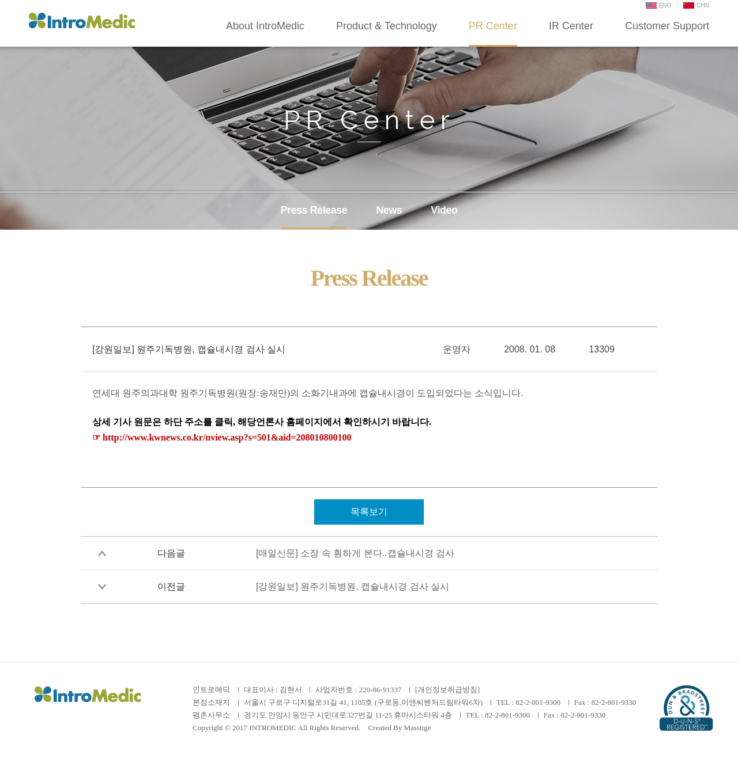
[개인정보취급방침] (447, 689)
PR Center (493, 26)
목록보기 (369, 512)
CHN (696, 5)
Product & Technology (386, 26)
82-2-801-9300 (537, 702)
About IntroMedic (265, 26)
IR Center (571, 26)
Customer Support (667, 26)
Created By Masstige (399, 727)
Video (444, 210)
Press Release (314, 210)
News (389, 210)
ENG (659, 5)
